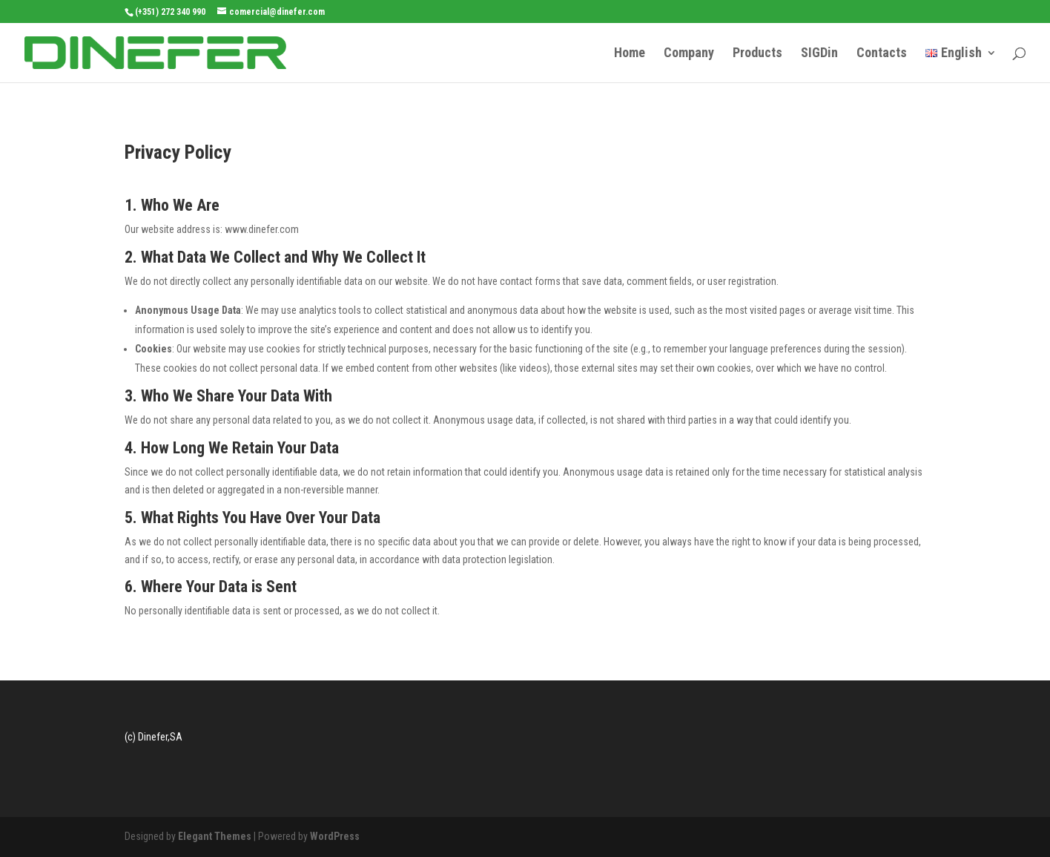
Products (757, 53)
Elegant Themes (214, 836)
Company (689, 53)
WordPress (335, 836)
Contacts (881, 53)
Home (629, 53)
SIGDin (819, 53)
